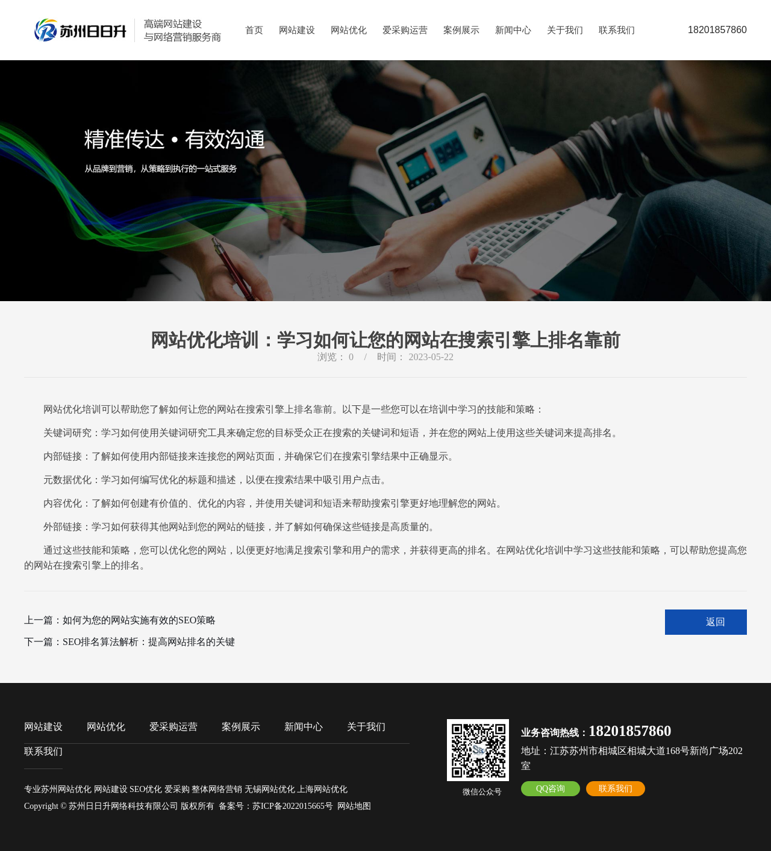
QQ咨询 (550, 788)
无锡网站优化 (270, 789)
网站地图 (354, 806)
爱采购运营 (405, 30)
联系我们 (617, 30)
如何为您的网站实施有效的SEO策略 (139, 620)
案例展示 (461, 30)
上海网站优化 (322, 789)
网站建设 (297, 30)
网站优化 (349, 30)
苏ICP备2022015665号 (292, 806)
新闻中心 (513, 30)
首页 (254, 30)
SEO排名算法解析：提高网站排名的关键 (149, 642)
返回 (715, 622)
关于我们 (565, 30)
